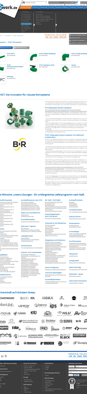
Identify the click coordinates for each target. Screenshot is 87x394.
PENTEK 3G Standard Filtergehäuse (54, 243)
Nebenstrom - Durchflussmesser (77, 249)
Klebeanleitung (25, 215)
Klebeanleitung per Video (27, 216)
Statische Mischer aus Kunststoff (77, 218)
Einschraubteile (73, 203)
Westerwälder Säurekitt (75, 276)
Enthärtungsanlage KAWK (51, 261)
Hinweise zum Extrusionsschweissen (30, 221)
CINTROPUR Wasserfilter (51, 260)
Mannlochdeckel (49, 229)
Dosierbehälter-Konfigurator (28, 254)
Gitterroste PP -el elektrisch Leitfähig (30, 230)
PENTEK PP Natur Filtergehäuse (53, 248)
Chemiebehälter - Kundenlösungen (30, 272)
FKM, (10, 271)
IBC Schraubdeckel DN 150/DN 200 (53, 202)
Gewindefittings (73, 205)
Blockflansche (48, 232)
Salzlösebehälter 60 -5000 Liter (28, 259)
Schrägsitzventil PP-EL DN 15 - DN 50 (30, 209)
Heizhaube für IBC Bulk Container (53, 211)
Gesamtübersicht (22, 47)
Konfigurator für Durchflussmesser (78, 244)
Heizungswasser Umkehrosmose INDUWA (55, 262)
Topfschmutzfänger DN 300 (76, 235)
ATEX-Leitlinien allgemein (27, 202)
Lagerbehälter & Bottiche (27, 260)
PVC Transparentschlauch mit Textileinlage (32, 247)
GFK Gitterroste (25, 228)
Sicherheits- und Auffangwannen (29, 263)
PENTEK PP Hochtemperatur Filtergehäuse (55, 246)
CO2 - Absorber (49, 226)
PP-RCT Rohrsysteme (18, 35)
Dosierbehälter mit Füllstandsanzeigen (30, 273)
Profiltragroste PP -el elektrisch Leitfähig (31, 231)
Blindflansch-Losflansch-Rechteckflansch (55, 269)
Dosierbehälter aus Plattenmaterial (30, 270)
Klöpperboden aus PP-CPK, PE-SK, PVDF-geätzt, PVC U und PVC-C (55, 234)
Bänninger (55, 176)
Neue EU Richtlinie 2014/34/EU (28, 203)
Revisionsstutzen (49, 231)
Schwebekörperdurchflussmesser (77, 243)
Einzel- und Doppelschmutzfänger (77, 233)
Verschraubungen (73, 206)
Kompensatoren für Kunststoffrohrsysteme (75, 226)
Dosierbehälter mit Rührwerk (28, 266)
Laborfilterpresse (73, 256)
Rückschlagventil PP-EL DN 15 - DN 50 (30, 208)
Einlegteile (71, 202)
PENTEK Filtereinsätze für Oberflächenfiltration (51, 253)
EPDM (13, 271)
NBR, (7, 271)
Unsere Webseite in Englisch (76, 283)
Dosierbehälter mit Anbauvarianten (30, 269)
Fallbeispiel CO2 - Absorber (52, 228)
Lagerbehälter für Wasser (27, 262)
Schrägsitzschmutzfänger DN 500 (77, 236)
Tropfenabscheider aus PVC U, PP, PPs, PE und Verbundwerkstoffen (55, 282)
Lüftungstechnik (25, 238)
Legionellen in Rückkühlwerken (53, 218)
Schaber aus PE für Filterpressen (77, 262)
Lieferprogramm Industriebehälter (29, 264)
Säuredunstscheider (50, 225)
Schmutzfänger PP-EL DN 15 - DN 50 (30, 206)
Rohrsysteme (8, 35)
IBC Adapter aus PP (50, 205)
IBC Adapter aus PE (50, 203)
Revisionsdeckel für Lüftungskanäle (30, 239)
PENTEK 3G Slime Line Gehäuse (53, 242)
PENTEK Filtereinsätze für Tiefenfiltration (55, 255)
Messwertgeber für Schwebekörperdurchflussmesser (77, 246)
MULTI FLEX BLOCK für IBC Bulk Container (55, 206)
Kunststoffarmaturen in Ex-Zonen (29, 205)
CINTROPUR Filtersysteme (51, 258)
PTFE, (4, 271)
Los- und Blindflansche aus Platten (78, 212)
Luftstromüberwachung (27, 241)
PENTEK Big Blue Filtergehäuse (52, 245)
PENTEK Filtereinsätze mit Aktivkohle (54, 257)
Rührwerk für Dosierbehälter (28, 267)
